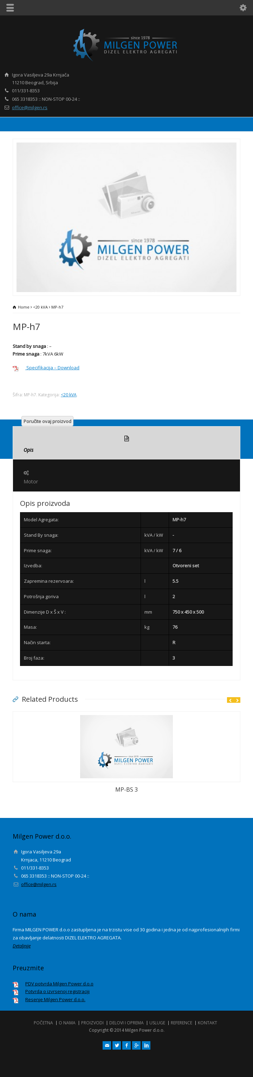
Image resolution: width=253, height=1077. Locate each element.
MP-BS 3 (126, 789)
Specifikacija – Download (52, 367)
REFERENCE (181, 1023)
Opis (126, 443)
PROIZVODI (92, 1023)
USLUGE (157, 1023)
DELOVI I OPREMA (126, 1023)
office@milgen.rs (29, 107)
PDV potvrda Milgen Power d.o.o (59, 983)
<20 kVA (40, 307)
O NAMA (67, 1023)
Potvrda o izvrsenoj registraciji (57, 991)
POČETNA (43, 1023)
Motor (126, 476)
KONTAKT (207, 1023)
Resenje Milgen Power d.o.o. (55, 999)
